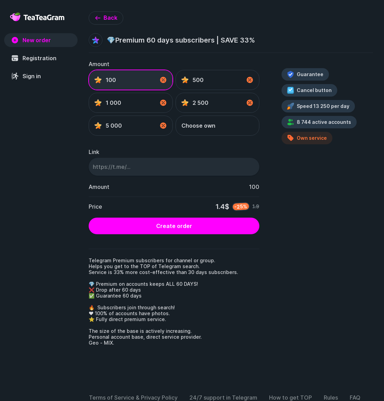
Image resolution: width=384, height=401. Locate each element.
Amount (99, 64)
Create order (174, 225)
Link (94, 151)
